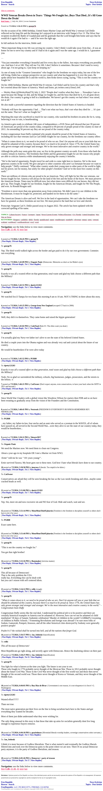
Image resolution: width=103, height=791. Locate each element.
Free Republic (7, 2)
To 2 (27, 470)
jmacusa (35, 467)
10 (2, 467)
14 (2, 561)
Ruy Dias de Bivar (39, 686)
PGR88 (34, 359)
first (3, 229)
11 (2, 490)
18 (2, 686)
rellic (34, 589)
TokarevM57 (35, 437)
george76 (34, 239)
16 (2, 635)
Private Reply (18, 241)
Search (11, 4)
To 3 (27, 389)
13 (2, 534)
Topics (88, 4)
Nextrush (34, 409)
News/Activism (96, 2)
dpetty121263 (36, 285)
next (22, 229)
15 (2, 589)
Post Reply (6, 241)
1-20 (7, 229)
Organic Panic (36, 262)
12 (2, 511)
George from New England (42, 306)
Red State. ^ (6, 21)
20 (2, 758)
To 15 (27, 657)
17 (2, 655)
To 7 (27, 493)
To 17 (27, 760)
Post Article (97, 4)
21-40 (13, 229)
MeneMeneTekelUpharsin (42, 511)
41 (18, 229)
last (25, 229)
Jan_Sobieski (37, 635)
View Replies (30, 241)
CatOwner (35, 384)
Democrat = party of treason (43, 758)
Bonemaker (36, 561)
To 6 (27, 439)
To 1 (27, 264)
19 (2, 733)
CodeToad (35, 326)
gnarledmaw (37, 733)
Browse (4, 4)
